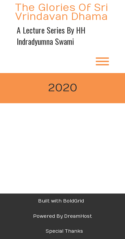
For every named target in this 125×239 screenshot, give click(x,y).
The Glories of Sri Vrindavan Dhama (61, 12)
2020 (62, 88)
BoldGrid (73, 201)
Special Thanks (64, 231)
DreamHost (78, 216)
